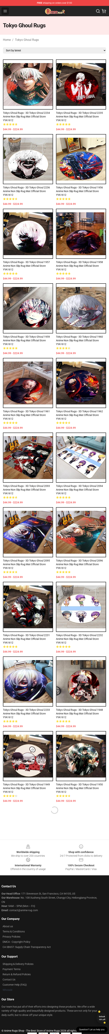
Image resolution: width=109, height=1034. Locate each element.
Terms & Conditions (14, 931)
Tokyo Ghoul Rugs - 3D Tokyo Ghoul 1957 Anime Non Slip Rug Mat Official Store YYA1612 (26, 266)
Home (7, 40)
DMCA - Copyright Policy (16, 941)
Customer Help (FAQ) (15, 984)
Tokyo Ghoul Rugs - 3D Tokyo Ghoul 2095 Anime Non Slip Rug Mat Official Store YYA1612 (26, 564)
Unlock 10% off (102, 1018)
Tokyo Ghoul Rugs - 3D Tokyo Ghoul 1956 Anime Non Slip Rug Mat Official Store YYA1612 (79, 191)
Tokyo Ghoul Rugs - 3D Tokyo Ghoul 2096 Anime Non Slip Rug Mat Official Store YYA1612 (79, 564)
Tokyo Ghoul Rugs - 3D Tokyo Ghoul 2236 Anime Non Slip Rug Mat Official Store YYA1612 (26, 191)
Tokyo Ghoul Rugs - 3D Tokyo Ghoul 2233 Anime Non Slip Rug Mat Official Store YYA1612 (26, 713)
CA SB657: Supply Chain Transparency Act (27, 947)
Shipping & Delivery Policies (18, 964)
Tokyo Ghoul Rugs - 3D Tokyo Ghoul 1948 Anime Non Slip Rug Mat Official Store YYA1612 (79, 713)
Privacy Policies (11, 936)
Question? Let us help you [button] (92, 1029)
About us (8, 926)
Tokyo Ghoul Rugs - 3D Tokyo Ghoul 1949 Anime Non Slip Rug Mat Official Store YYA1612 (26, 788)
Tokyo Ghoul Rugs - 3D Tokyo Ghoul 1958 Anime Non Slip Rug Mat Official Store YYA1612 (79, 266)
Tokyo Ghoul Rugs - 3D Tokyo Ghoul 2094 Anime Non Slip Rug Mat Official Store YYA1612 (79, 489)
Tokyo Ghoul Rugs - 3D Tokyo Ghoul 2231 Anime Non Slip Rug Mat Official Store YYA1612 (26, 639)
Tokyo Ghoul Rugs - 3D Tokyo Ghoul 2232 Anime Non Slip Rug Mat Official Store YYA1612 (79, 639)
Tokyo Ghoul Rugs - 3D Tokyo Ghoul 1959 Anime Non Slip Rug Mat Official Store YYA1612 (26, 340)
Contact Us (9, 979)
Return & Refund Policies (17, 974)
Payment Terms (12, 969)
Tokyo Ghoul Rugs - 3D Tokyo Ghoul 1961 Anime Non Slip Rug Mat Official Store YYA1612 (26, 415)
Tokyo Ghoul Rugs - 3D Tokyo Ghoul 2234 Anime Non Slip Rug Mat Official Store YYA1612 (26, 116)
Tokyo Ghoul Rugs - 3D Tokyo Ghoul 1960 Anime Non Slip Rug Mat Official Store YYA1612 (79, 340)
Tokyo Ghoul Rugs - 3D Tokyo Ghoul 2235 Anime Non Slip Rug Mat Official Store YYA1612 (79, 116)
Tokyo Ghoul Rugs (27, 40)
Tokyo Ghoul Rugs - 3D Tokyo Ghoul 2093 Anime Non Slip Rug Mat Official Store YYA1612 (26, 489)
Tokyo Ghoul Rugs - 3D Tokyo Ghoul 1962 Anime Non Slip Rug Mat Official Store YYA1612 (79, 415)
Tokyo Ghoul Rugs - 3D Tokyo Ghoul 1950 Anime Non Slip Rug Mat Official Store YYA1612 (79, 788)
